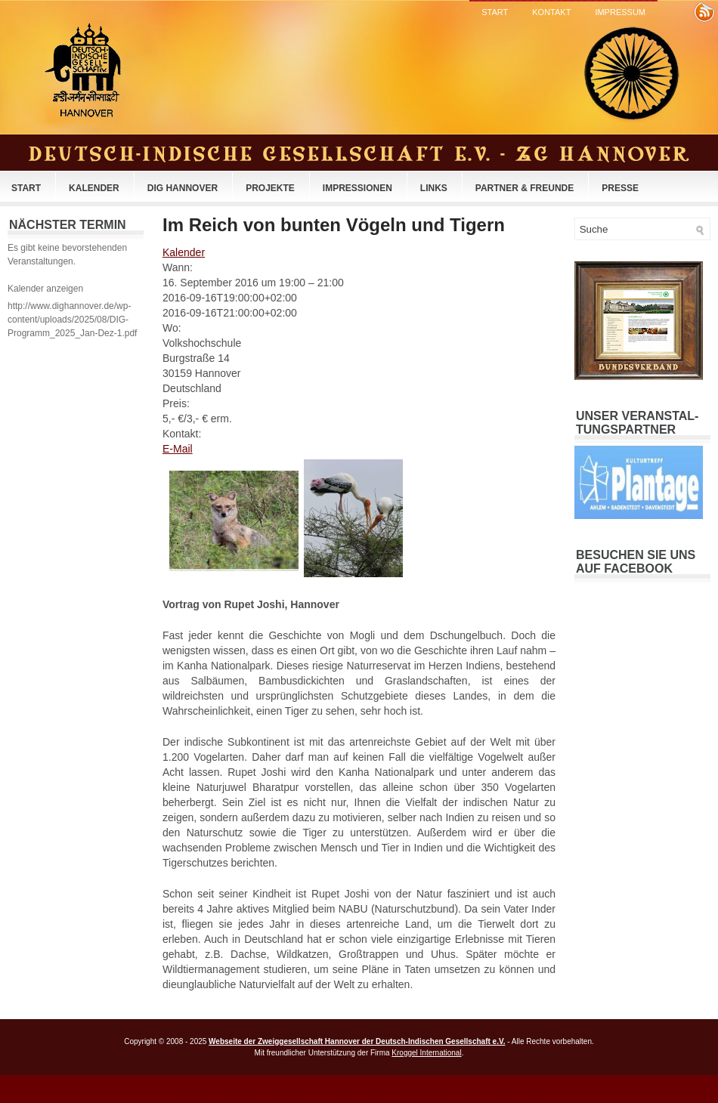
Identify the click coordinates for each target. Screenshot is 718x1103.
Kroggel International (426, 1053)
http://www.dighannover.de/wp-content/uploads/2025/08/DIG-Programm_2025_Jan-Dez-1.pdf (72, 319)
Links (433, 188)
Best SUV (339, 1088)
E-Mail (177, 449)
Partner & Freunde (524, 188)
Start (494, 12)
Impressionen (357, 188)
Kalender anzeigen (45, 288)
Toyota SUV (423, 1088)
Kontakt (551, 12)
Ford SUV (468, 1088)
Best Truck (524, 1088)
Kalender (94, 188)
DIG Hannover (182, 188)
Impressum (620, 12)
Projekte (270, 188)
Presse (620, 188)
